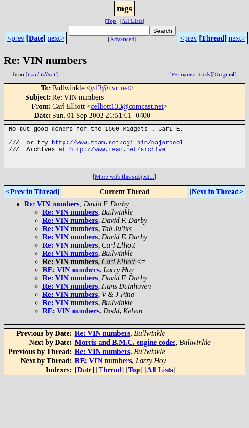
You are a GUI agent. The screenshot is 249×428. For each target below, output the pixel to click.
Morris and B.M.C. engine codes (125, 350)
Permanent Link (191, 74)
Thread (212, 38)
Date (36, 38)
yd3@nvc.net (109, 88)
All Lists (132, 20)
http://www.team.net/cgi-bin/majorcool (118, 146)
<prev (15, 38)
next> (56, 38)
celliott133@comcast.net (127, 106)
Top (111, 20)
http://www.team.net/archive (117, 154)
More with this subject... (124, 184)
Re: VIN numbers (51, 212)
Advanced (122, 39)
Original (224, 74)
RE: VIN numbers (71, 278)
